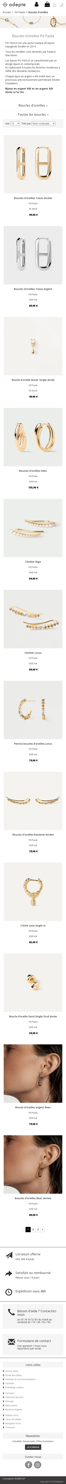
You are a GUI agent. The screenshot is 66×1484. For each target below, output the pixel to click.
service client (11, 1371)
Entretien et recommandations (20, 1379)
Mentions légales (13, 1409)
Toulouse (10, 1427)
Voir (7, 123)
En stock (33, 208)
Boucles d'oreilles (33, 105)
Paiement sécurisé (14, 1397)
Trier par (26, 123)
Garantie (9, 1383)
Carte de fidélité (13, 1419)
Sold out (33, 299)
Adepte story (11, 1415)
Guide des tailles (13, 1375)
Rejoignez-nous (13, 1423)
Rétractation (11, 1405)
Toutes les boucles (33, 114)
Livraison (9, 1393)
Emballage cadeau (14, 1387)
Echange (9, 1401)
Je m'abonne (33, 1447)
